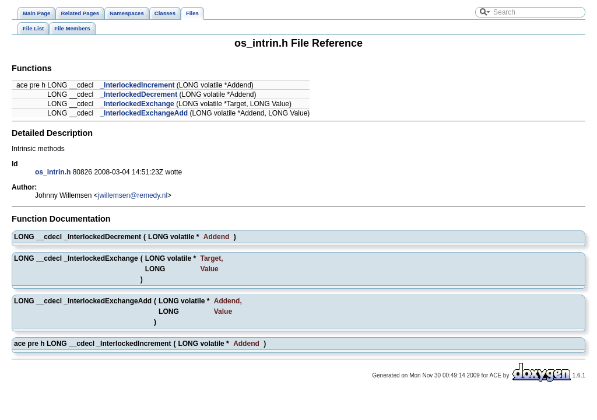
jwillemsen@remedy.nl (132, 195)
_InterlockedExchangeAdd (144, 113)
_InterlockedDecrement (138, 94)
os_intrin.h (53, 172)
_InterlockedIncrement (137, 85)
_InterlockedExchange (137, 104)
